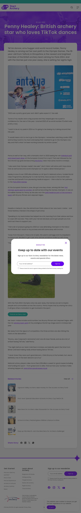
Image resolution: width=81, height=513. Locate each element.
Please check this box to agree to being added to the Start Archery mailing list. (41, 268)
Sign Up (57, 264)
